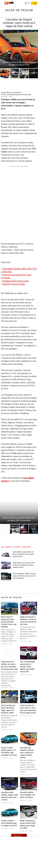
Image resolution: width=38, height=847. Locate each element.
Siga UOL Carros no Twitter (14, 284)
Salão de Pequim (19, 10)
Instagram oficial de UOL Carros (16, 281)
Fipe (10, 271)
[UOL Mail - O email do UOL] (26, 3)
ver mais (19, 836)
